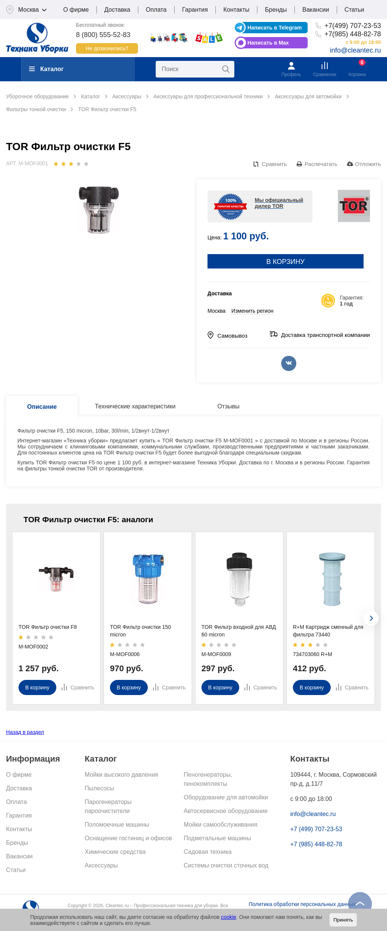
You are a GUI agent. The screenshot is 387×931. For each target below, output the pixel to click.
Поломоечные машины (117, 824)
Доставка (117, 9)
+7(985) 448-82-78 (352, 34)
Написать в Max (268, 43)
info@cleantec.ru (355, 50)
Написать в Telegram (275, 28)
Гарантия (195, 9)
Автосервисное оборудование (226, 811)
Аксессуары (101, 865)
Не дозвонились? (107, 48)
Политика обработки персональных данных (302, 904)
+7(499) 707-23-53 (352, 25)
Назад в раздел (25, 732)
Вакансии (315, 9)
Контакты (236, 9)
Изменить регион (252, 311)
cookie (228, 917)
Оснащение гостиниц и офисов (128, 838)
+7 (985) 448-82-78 (316, 844)
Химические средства (115, 852)
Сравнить (274, 164)
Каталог (46, 69)
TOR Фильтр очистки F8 (48, 627)
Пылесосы (99, 788)
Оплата (156, 9)
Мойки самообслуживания (220, 824)
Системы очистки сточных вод (226, 865)
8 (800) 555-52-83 (103, 35)
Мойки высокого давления (121, 774)
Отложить (368, 164)
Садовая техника (208, 852)
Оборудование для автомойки (226, 797)
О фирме (76, 9)
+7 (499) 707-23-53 (316, 829)
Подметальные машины (217, 838)
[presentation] (371, 618)
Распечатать (321, 164)
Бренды (276, 9)
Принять (343, 920)
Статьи (354, 9)
